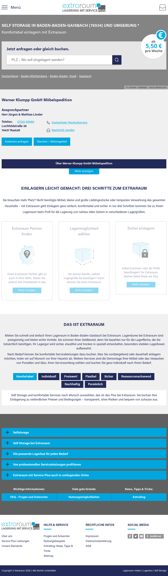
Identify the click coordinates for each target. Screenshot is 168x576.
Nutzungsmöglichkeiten (84, 497)
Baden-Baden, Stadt (63, 76)
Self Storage (160, 571)
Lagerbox (147, 571)
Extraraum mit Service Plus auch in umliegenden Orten (51, 475)
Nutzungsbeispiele (54, 541)
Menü (16, 8)
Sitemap (48, 556)
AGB (88, 546)
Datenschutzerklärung (98, 541)
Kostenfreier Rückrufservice (69, 122)
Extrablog (139, 497)
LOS (116, 60)
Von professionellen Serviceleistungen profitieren (47, 464)
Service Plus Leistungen (15, 541)
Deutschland (10, 76)
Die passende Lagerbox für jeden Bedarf (40, 454)
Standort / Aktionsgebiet (52, 142)
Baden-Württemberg (34, 76)
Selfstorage (21, 432)
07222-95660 (25, 122)
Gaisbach (85, 76)
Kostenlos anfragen (17, 142)
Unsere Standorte (12, 546)
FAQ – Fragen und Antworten (29, 497)
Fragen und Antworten (57, 536)
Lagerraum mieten (132, 571)
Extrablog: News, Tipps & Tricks (58, 548)
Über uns (7, 536)
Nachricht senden (63, 130)
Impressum (92, 536)
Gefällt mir (155, 536)
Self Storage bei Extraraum (31, 443)
